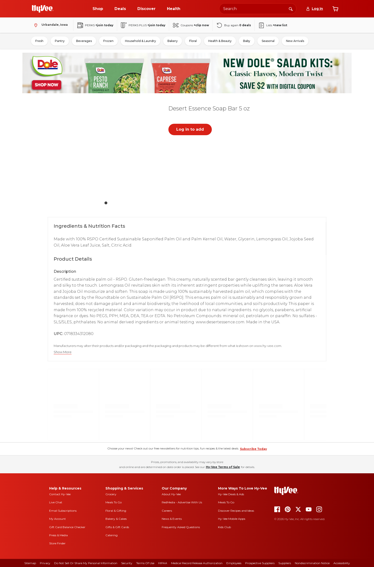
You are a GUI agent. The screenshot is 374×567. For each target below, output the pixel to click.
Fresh (39, 41)
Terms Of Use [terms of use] (145, 563)
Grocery (110, 494)
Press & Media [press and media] (58, 535)
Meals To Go (113, 502)
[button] (106, 149)
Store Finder (57, 543)
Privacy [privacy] (45, 563)
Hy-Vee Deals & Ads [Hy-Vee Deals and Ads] (231, 494)
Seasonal (268, 41)
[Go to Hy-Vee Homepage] (42, 9)
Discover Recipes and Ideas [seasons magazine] (236, 510)
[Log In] (314, 9)
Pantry (60, 41)
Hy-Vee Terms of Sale (223, 467)
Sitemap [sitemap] (30, 563)
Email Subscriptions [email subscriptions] (63, 510)
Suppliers (284, 563)
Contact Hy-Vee (60, 494)
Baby (246, 41)
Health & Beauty (220, 41)
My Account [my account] (57, 519)
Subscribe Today (253, 449)
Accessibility (341, 563)
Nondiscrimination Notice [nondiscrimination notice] (312, 563)
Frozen (108, 41)
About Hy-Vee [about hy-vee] (171, 494)
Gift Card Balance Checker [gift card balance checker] (67, 527)
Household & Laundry (140, 41)
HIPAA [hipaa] (162, 563)
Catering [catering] (111, 535)
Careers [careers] (167, 510)
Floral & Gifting (115, 510)
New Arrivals (295, 41)
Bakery (172, 41)
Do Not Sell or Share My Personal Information (85, 563)
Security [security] (126, 563)
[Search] (290, 9)
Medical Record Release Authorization (197, 563)
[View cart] (335, 9)
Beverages (84, 41)
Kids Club (224, 527)
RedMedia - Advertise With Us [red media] (182, 502)
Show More (63, 352)
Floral (193, 41)
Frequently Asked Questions (181, 527)
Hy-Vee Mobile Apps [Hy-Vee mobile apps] (231, 519)
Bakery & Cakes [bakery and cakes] (116, 519)
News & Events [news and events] (172, 519)
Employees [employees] (233, 563)
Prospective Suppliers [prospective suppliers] (260, 563)
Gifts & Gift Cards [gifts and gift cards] (117, 527)
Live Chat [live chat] (55, 502)
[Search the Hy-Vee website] (257, 8)
